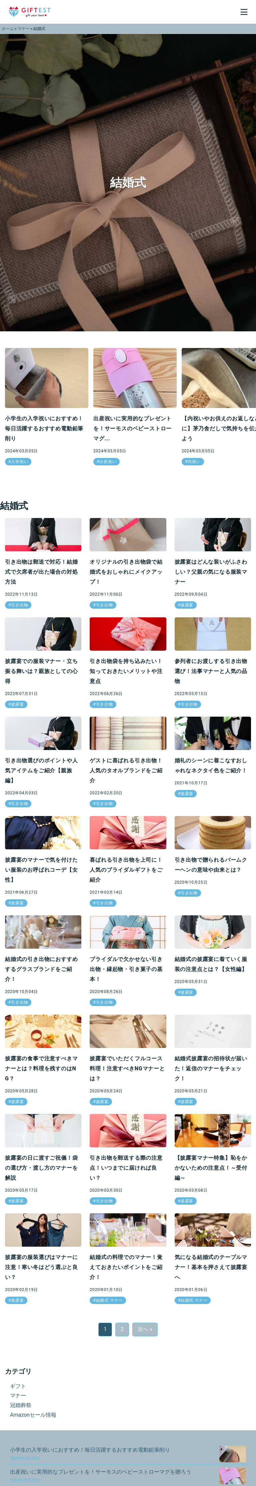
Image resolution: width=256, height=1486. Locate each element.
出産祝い (107, 461)
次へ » (145, 1329)
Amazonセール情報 (33, 1415)
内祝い (194, 461)
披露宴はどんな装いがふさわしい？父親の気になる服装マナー (211, 572)
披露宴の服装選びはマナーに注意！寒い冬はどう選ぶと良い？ (41, 1267)
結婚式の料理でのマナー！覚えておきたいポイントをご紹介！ (126, 1267)
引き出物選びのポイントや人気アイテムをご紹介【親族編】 (41, 770)
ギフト (18, 1386)
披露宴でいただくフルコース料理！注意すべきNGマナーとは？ (127, 1068)
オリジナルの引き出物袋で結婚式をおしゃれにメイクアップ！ (126, 572)
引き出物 (19, 605)
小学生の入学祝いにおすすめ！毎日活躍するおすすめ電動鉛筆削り (44, 428)
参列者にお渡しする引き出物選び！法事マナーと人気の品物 (211, 671)
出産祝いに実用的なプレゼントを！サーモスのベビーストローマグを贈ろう (100, 1476)
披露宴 (187, 605)
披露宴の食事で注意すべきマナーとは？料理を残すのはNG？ (41, 1068)
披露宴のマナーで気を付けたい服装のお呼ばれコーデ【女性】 (41, 870)
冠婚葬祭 (20, 1405)
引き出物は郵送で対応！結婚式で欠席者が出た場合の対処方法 (41, 572)
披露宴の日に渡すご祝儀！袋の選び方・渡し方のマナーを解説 (41, 1168)
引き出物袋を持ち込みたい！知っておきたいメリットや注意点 (126, 671)
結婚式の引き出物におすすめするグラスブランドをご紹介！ (41, 969)
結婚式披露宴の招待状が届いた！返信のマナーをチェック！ (211, 1068)
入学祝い (19, 461)
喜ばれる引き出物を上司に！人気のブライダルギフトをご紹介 (126, 870)
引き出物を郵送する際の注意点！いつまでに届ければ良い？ (126, 1168)
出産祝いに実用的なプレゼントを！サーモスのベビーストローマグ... (132, 428)
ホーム (8, 28)
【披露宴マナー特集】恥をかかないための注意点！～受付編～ (211, 1168)
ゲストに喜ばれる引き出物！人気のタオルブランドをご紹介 (126, 770)
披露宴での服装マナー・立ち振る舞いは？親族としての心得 (41, 671)
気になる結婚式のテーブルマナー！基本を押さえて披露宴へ (211, 1267)
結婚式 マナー (109, 1300)
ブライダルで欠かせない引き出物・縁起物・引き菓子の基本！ (126, 969)
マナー (24, 28)
